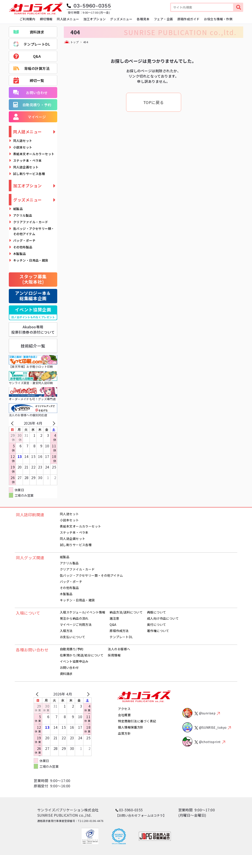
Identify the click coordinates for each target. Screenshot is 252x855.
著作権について (158, 630)
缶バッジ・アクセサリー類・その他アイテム (33, 231)
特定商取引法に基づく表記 (137, 721)
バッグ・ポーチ (24, 240)
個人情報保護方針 (130, 727)
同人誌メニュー (27, 131)
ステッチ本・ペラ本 (27, 160)
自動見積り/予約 (71, 649)
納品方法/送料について (126, 612)
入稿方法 (66, 630)
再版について (156, 612)
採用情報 (114, 655)
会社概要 (124, 715)
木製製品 (19, 253)
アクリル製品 (22, 215)
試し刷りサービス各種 (29, 173)
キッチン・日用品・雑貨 (30, 260)
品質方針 (124, 733)
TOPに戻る (153, 102)
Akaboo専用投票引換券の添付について (33, 329)
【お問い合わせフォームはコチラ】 (141, 815)
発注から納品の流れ (74, 618)
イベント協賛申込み (74, 661)
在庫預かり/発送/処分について (81, 655)
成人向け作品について (163, 618)
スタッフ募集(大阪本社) (33, 279)
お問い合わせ (30, 92)
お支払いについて (72, 637)
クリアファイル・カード (30, 222)
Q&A (27, 56)
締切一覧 (28, 80)
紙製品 (18, 208)
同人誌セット (22, 140)
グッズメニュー (27, 200)
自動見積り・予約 (32, 104)
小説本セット (22, 147)
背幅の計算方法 (31, 68)
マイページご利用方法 (76, 624)
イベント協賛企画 (33, 313)
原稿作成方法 (119, 630)
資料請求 (28, 32)
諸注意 (114, 618)
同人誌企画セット (26, 167)
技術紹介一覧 (33, 346)
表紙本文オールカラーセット (33, 154)
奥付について (156, 624)
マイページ (29, 117)
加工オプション (27, 185)
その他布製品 (22, 247)
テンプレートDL (31, 44)
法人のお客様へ (119, 649)
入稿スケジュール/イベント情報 (82, 612)
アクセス (124, 708)
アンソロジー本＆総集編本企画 (33, 295)
